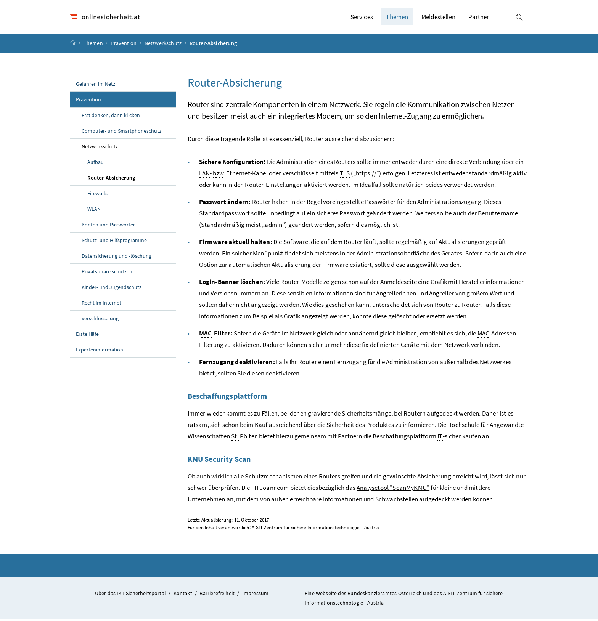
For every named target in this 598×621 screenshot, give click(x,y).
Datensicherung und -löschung (116, 257)
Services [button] (361, 18)
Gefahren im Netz (95, 85)
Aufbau (95, 163)
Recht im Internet (101, 304)
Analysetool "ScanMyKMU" (393, 489)
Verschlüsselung (100, 320)
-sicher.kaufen (459, 438)
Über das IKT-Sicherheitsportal (130, 595)
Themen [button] (397, 18)
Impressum (255, 595)
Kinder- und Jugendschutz (111, 289)
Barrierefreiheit (217, 595)
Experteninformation (99, 351)
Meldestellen (438, 18)
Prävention (124, 45)
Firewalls (97, 195)
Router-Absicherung (128, 179)
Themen (94, 45)
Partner (478, 18)
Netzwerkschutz (164, 45)
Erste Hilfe (87, 335)
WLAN (94, 210)
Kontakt (183, 595)
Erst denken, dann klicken (111, 117)
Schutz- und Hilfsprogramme (114, 242)
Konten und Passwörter (108, 226)
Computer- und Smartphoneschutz (121, 132)
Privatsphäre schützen (107, 273)
